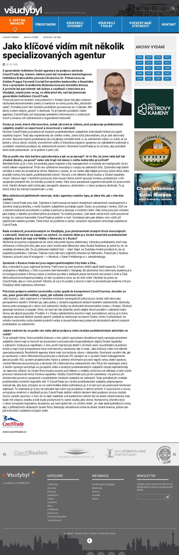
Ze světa (51, 488)
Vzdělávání (52, 509)
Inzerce (95, 491)
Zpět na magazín (17, 22)
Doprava (51, 491)
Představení (45, 24)
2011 (148, 68)
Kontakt (169, 24)
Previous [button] (4, 454)
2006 (158, 73)
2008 (139, 73)
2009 (167, 68)
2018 (158, 57)
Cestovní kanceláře (56, 516)
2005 (167, 73)
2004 (139, 78)
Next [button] (174, 454)
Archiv (95, 498)
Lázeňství (52, 502)
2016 (139, 62)
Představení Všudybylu (103, 484)
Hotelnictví (52, 495)
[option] (30, 453)
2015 (148, 62)
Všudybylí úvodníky (74, 24)
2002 (158, 78)
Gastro (50, 498)
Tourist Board (54, 520)
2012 (139, 68)
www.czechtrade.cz (14, 431)
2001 (167, 78)
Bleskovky (97, 488)
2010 (158, 68)
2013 (167, 62)
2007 (148, 73)
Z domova (52, 484)
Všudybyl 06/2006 (52, 37)
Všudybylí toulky (106, 24)
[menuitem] (16, 24)
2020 (139, 57)
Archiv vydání (31, 37)
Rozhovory (52, 513)
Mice (49, 506)
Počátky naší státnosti (140, 24)
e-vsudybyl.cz (9, 483)
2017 (167, 57)
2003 (148, 78)
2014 (158, 62)
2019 (148, 57)
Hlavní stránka (11, 37)
